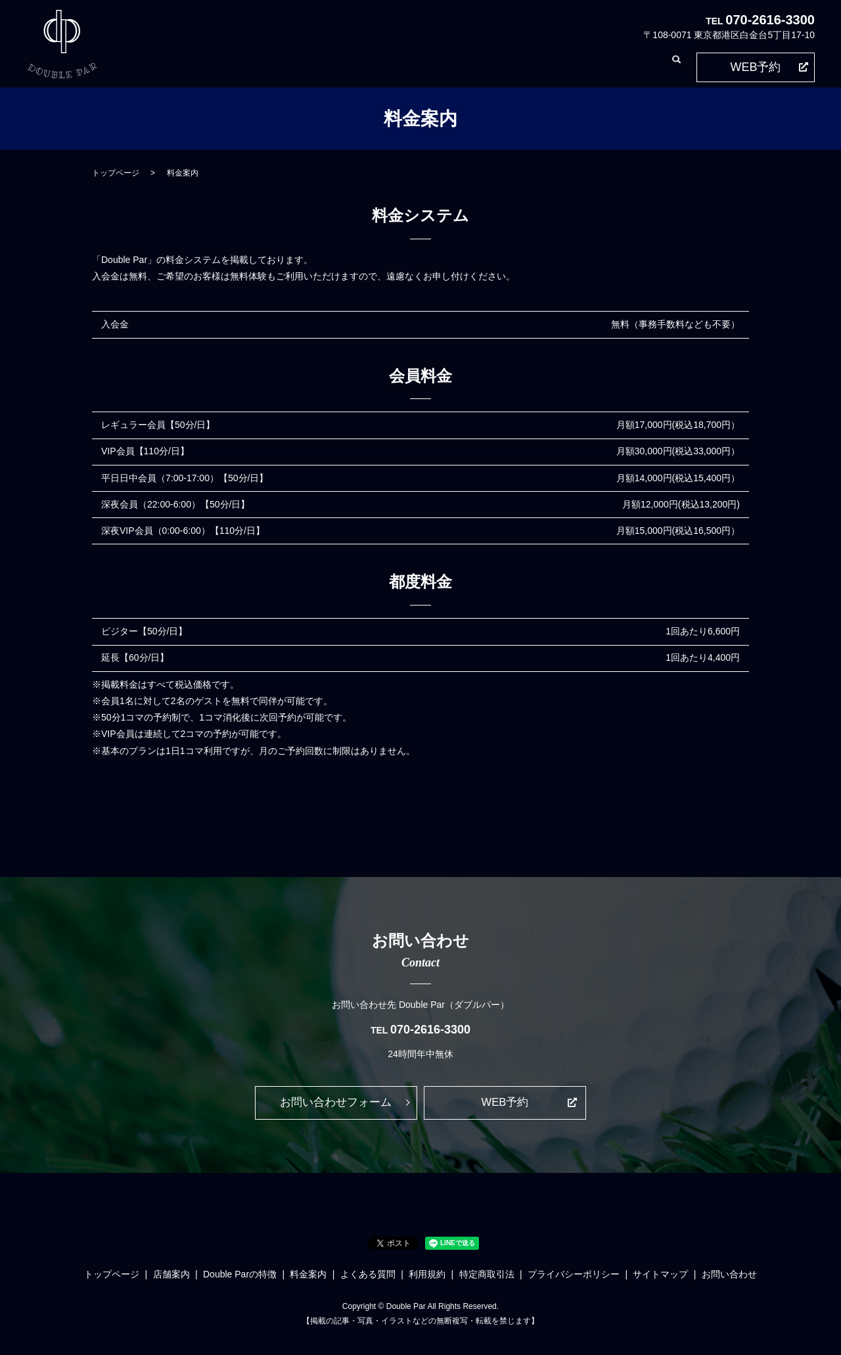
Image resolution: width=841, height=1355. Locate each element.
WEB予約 (755, 67)
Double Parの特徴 (334, 66)
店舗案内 (268, 66)
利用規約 (510, 66)
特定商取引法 (565, 66)
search (676, 67)
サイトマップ (660, 1277)
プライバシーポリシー (574, 1277)
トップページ (213, 66)
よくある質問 (455, 66)
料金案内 (400, 66)
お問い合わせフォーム (336, 1103)
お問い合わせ (630, 66)
